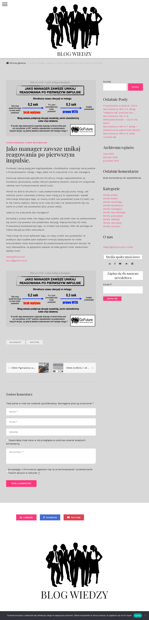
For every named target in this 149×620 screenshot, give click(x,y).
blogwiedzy (15, 343)
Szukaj (107, 81)
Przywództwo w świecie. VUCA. (120, 106)
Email (107, 285)
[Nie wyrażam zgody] (145, 615)
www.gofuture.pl (15, 257)
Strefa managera (15, 143)
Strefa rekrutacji (112, 223)
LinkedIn (28, 518)
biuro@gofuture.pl (16, 260)
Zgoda (137, 615)
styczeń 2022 (110, 157)
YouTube (76, 518)
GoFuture (34, 343)
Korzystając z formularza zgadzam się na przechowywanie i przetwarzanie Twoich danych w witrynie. (50, 471)
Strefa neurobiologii (36, 143)
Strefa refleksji (111, 219)
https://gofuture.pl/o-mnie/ (118, 247)
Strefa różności (111, 226)
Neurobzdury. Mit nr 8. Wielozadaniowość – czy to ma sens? (120, 120)
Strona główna (17, 63)
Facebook (51, 518)
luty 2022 (108, 154)
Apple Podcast (74, 526)
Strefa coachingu (112, 202)
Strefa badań (110, 199)
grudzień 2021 (111, 161)
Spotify (124, 518)
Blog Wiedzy (74, 53)
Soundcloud (100, 518)
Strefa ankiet (110, 195)
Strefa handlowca (113, 205)
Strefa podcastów (113, 216)
